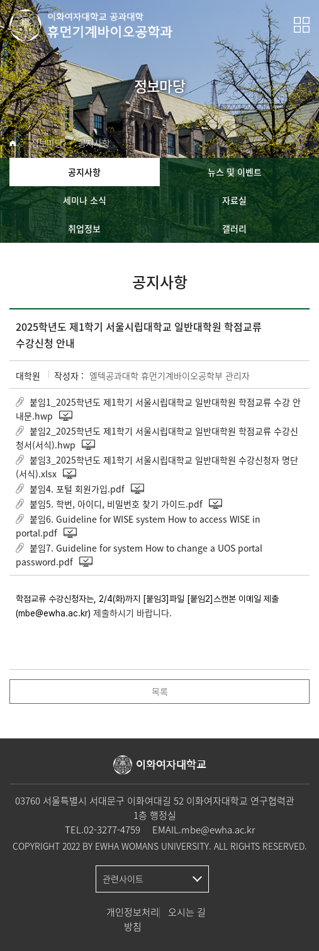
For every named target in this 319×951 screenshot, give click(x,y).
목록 (160, 691)
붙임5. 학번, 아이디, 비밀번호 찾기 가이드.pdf (116, 504)
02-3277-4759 (112, 830)
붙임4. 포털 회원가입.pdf (77, 488)
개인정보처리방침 (132, 919)
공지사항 (94, 143)
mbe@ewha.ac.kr (218, 830)
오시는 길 (187, 912)
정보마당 (47, 143)
